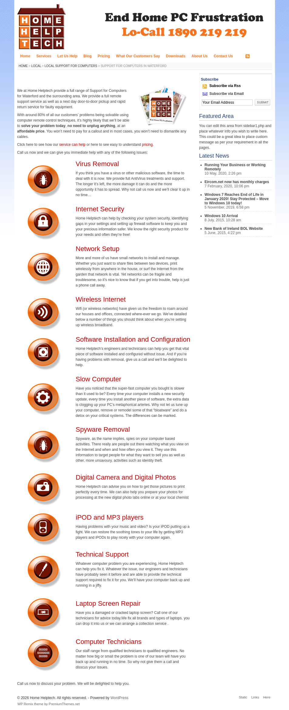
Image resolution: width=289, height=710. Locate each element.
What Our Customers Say (138, 56)
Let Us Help (67, 56)
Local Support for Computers (71, 66)
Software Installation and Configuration (133, 339)
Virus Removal (97, 164)
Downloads (175, 56)
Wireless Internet (101, 299)
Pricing (104, 56)
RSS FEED (260, 56)
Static (243, 697)
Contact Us (223, 56)
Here (267, 697)
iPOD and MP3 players (110, 517)
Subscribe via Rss (225, 86)
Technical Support (102, 554)
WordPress (119, 698)
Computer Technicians (109, 641)
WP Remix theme (30, 704)
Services (43, 56)
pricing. (148, 144)
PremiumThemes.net (64, 704)
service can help (72, 144)
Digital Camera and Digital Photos (126, 477)
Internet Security (100, 209)
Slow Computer (98, 379)
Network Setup (97, 249)
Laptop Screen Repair (108, 603)
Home (25, 56)
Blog (87, 56)
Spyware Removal (103, 429)
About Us (199, 56)
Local (36, 66)
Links (255, 697)
